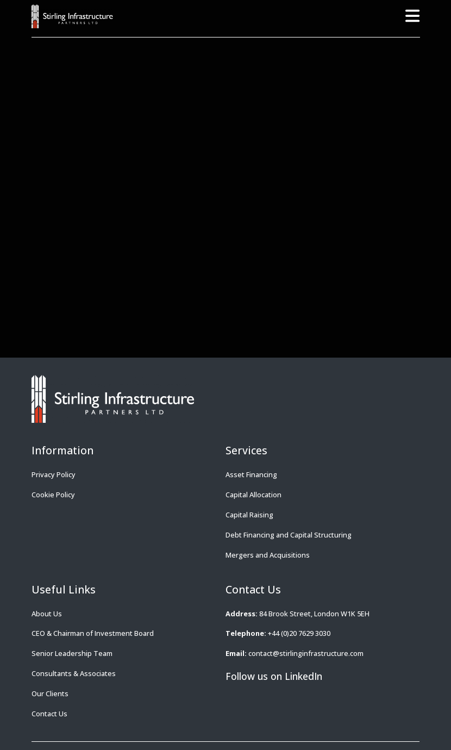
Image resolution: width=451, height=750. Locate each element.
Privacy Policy (54, 474)
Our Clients (50, 693)
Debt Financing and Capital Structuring (289, 535)
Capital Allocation (253, 494)
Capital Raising (249, 515)
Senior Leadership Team (72, 653)
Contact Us (49, 713)
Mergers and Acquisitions (268, 555)
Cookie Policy (53, 494)
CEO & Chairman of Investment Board (93, 633)
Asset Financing (251, 474)
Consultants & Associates (74, 673)
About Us (47, 613)
